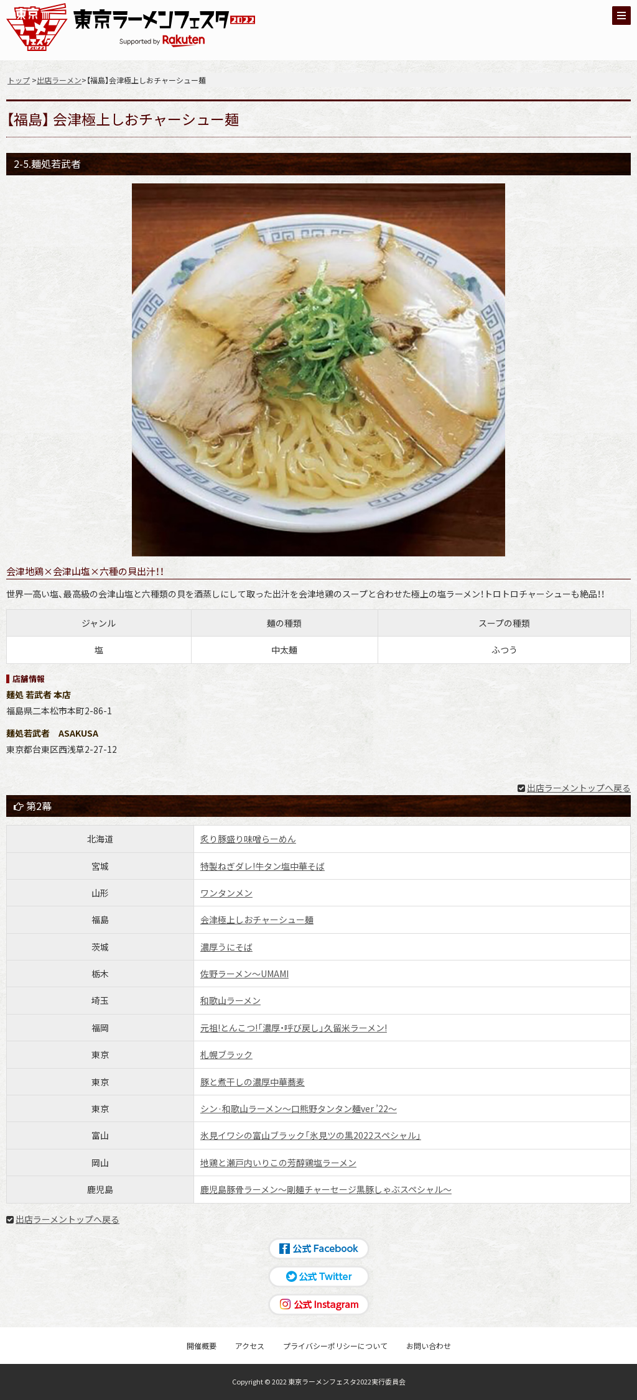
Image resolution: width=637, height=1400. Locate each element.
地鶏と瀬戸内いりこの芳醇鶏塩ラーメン (278, 1162)
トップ (18, 80)
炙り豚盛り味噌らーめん (248, 838)
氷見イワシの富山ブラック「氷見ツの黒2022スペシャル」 (310, 1135)
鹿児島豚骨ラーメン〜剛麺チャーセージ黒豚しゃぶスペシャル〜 (326, 1189)
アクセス (249, 1345)
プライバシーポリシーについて (335, 1345)
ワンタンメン (226, 893)
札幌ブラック (226, 1054)
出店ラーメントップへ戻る (579, 787)
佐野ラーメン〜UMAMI (244, 973)
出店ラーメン (59, 80)
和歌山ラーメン (230, 1000)
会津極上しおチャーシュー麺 (257, 919)
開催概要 (201, 1345)
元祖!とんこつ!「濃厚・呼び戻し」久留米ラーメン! (293, 1027)
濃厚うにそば (226, 947)
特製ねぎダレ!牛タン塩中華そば (262, 866)
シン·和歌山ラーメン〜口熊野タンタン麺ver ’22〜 (298, 1108)
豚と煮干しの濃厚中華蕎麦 (252, 1081)
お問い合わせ (428, 1345)
